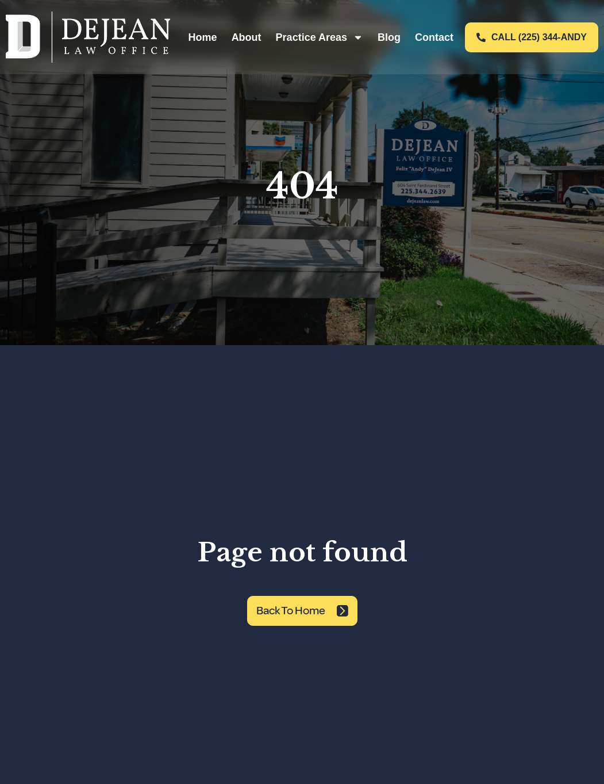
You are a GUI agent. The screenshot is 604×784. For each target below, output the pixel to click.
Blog (389, 37)
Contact (434, 37)
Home (202, 37)
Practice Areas (319, 37)
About (246, 37)
